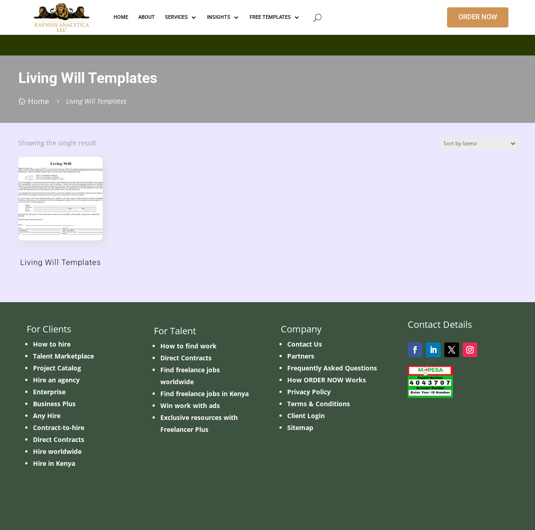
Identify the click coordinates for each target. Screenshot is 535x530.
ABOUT (146, 17)
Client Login (306, 415)
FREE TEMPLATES (270, 17)
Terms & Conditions (318, 403)
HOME (121, 17)
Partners (300, 356)
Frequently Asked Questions (332, 368)
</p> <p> (267, 43)
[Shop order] (477, 144)
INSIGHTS (218, 17)
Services (176, 17)
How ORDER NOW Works (326, 379)
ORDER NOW (478, 17)
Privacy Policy (309, 391)
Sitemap (300, 427)
